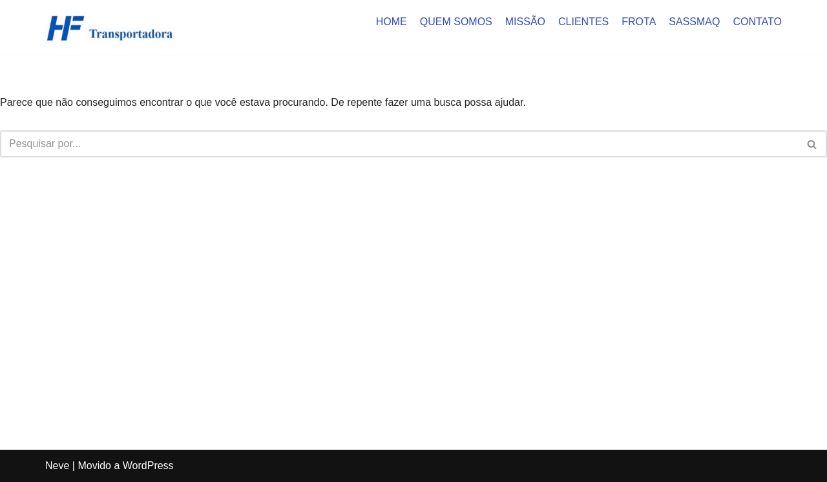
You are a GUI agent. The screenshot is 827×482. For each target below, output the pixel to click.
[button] (812, 144)
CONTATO (757, 21)
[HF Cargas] (109, 27)
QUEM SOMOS (456, 21)
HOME (391, 21)
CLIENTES (583, 21)
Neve (57, 465)
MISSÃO (525, 21)
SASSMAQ (694, 21)
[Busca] (399, 143)
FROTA (639, 21)
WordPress (148, 465)
